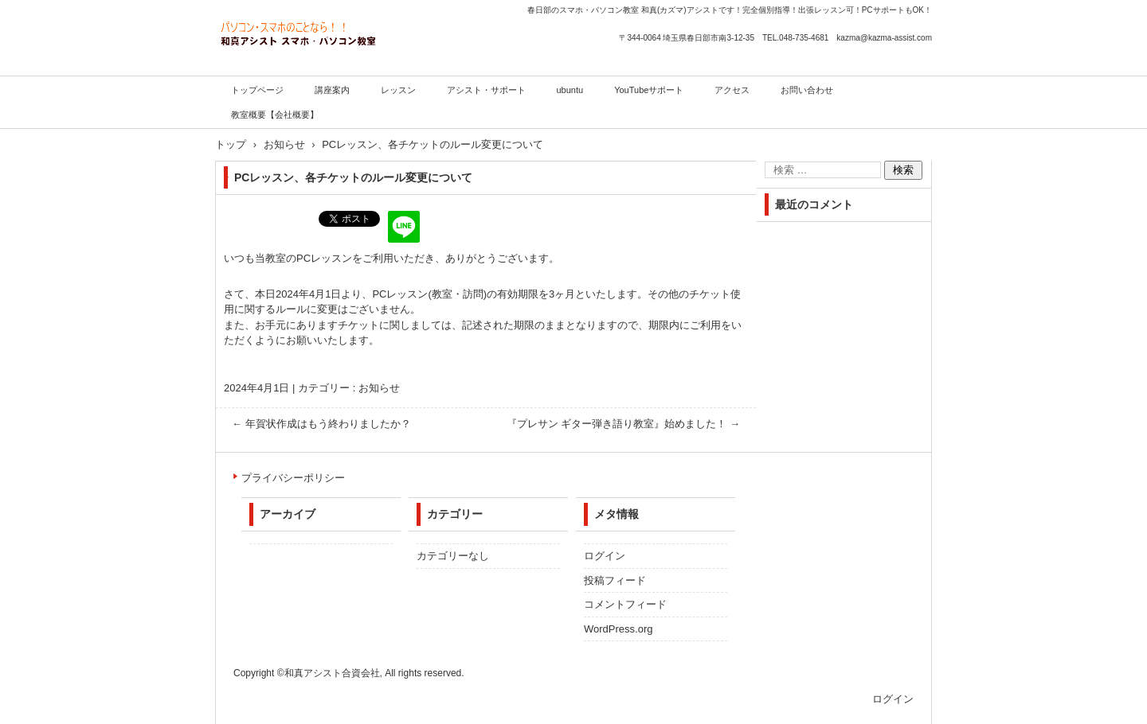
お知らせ (379, 388)
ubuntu (570, 90)
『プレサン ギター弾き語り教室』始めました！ (623, 424)
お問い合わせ (807, 90)
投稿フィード (615, 580)
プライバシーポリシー (293, 478)
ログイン (604, 556)
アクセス (732, 90)
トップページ (257, 90)
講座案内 (332, 90)
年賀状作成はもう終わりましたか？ (321, 424)
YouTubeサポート (648, 90)
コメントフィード (625, 604)
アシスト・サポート (486, 90)
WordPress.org (618, 629)
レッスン (398, 90)
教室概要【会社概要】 (275, 114)
